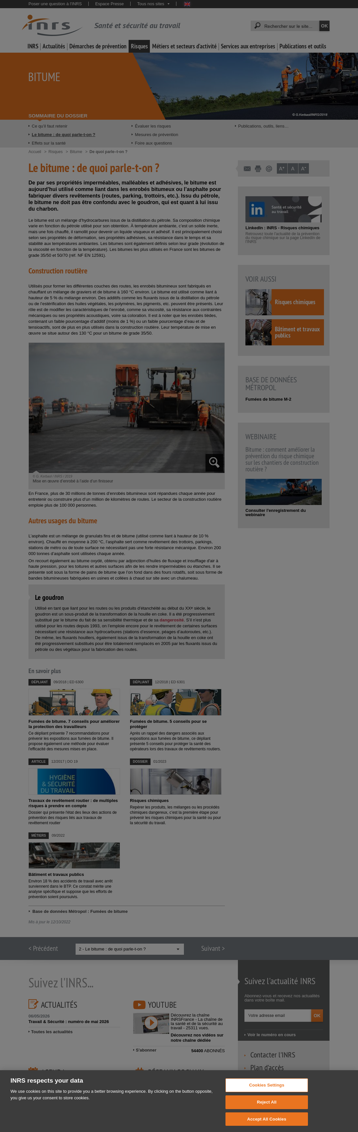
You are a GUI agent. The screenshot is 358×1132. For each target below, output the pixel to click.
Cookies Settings (266, 1091)
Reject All (267, 1108)
